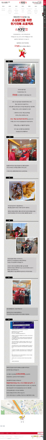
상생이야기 (10, 13)
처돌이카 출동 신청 (16, 13)
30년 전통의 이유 (10, 10)
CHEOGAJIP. (9, 438)
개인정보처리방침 (18, 433)
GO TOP (45, 26)
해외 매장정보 (29, 10)
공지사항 (23, 10)
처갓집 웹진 (42, 10)
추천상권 (36, 13)
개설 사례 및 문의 (36, 10)
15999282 (45, 2)
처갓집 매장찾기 (2, 433)
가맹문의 (7, 433)
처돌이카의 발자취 (16, 10)
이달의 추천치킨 (3, 10)
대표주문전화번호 (45, 3)
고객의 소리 (12, 433)
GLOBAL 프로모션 (29, 13)
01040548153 (45, 7)
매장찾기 (45, 12)
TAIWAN (45, 22)
